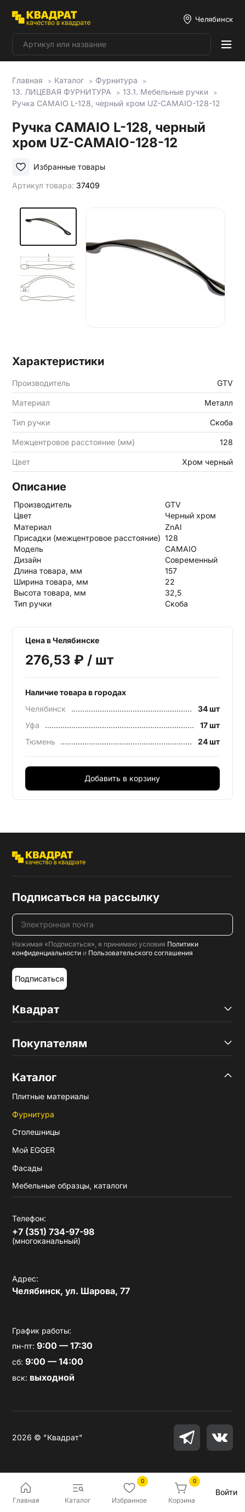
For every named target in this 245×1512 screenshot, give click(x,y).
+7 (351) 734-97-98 (53, 1232)
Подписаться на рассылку (85, 897)
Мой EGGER (33, 1150)
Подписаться (39, 978)
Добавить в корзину (122, 778)
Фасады (27, 1168)
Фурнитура (33, 1114)
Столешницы (36, 1131)
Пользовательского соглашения (140, 953)
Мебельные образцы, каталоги (69, 1185)
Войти (226, 1492)
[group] (155, 277)
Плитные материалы (50, 1096)
